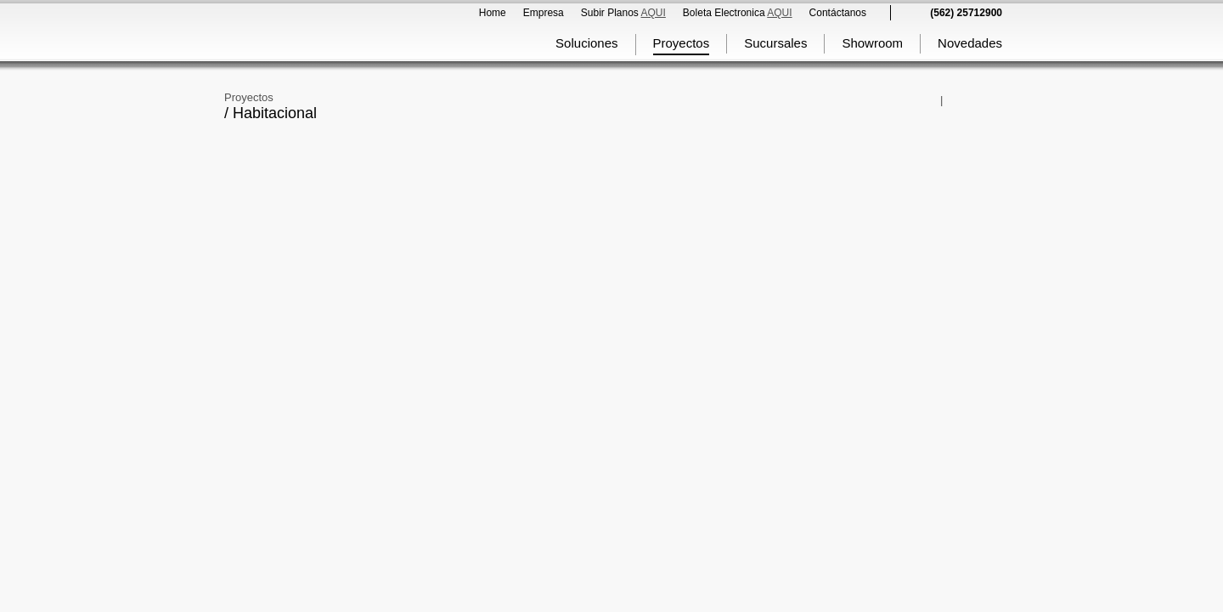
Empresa (543, 13)
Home (492, 13)
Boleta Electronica (737, 13)
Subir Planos (623, 13)
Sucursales (775, 43)
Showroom (872, 43)
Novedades (970, 43)
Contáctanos (837, 13)
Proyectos (681, 43)
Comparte (933, 100)
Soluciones (586, 43)
